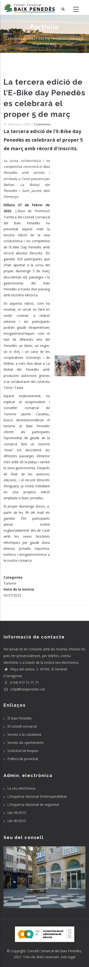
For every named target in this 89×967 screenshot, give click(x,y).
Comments (42, 124)
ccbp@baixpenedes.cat (24, 689)
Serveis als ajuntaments (25, 742)
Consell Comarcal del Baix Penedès (54, 951)
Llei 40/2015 (16, 820)
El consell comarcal (22, 726)
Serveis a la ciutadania (24, 734)
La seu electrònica (21, 788)
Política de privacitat (22, 758)
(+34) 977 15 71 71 (21, 682)
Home (8, 33)
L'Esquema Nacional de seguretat (33, 804)
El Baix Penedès (19, 718)
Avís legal (68, 957)
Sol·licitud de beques (22, 750)
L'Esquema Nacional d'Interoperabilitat (37, 796)
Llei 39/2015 (16, 812)
